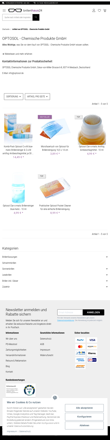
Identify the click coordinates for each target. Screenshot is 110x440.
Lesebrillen (7, 274)
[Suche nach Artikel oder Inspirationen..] (17, 17)
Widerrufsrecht (46, 355)
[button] (94, 10)
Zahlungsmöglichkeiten (16, 349)
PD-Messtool (11, 344)
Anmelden (93, 312)
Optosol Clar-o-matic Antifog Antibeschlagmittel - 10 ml (91, 148)
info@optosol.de (16, 73)
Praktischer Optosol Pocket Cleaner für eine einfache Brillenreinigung (55, 207)
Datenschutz (45, 338)
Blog (8, 366)
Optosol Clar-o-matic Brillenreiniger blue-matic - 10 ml (18, 207)
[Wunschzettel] (99, 10)
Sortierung (12, 96)
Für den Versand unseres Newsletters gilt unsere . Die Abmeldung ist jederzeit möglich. (80, 319)
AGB (42, 344)
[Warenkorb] (105, 10)
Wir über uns (11, 338)
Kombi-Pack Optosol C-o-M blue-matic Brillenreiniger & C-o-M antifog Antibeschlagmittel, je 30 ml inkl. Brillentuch (18, 150)
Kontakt (9, 371)
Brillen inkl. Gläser (10, 281)
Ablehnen (84, 425)
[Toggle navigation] (4, 9)
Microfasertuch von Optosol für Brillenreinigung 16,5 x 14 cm (55, 148)
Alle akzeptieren (84, 408)
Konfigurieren (84, 416)
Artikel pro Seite (36, 96)
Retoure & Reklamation (16, 360)
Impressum (45, 349)
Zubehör (6, 286)
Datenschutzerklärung (65, 320)
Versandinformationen (16, 355)
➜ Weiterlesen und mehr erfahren (17, 54)
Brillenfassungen (9, 257)
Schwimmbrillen (9, 263)
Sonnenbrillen (8, 268)
